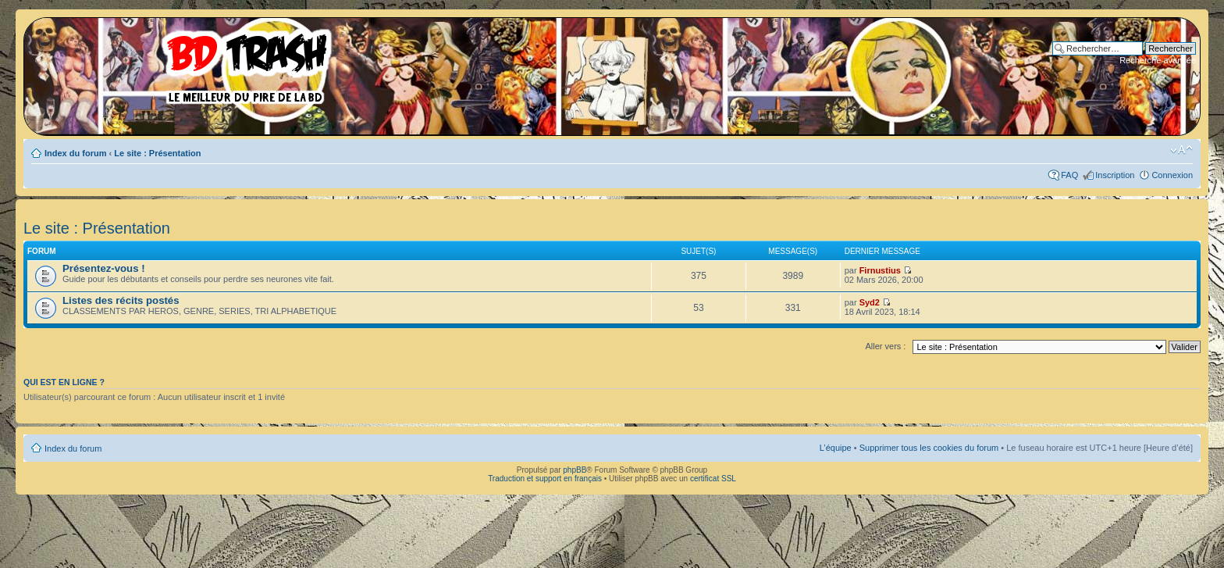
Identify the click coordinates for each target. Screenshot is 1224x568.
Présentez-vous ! (103, 268)
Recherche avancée (1157, 60)
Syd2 (869, 302)
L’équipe (836, 447)
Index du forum (75, 153)
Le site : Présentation (157, 153)
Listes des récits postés (121, 300)
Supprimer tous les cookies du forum (929, 447)
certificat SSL (713, 478)
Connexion (1172, 175)
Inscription (1114, 175)
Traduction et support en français (545, 478)
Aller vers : (885, 346)
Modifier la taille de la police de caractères (1181, 150)
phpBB (574, 470)
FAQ (1069, 175)
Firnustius (880, 270)
